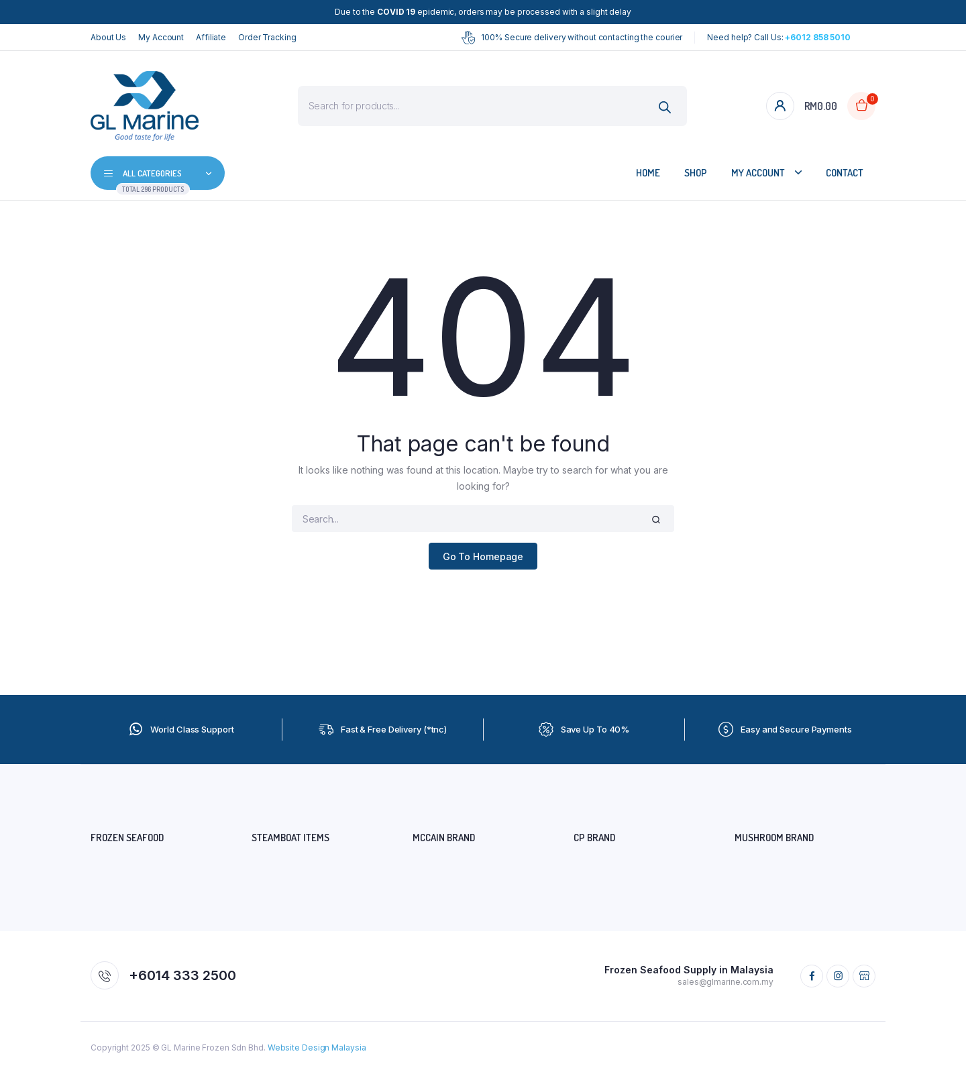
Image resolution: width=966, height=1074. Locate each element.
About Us (108, 37)
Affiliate (211, 37)
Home (648, 172)
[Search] (665, 107)
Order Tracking (267, 37)
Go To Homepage (483, 556)
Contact (844, 172)
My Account (161, 37)
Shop (695, 172)
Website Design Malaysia (317, 1047)
